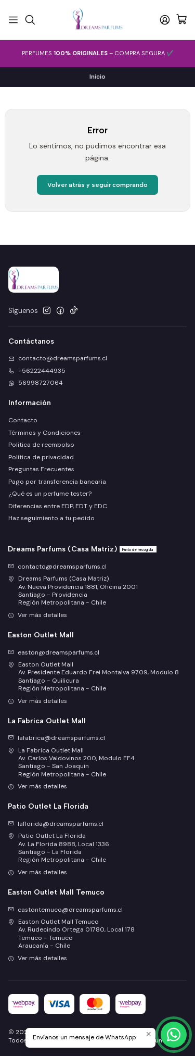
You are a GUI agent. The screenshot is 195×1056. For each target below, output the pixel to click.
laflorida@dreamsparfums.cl (55, 824)
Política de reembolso (41, 445)
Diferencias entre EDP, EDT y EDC (57, 506)
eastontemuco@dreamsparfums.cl (65, 910)
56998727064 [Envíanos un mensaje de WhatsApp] (35, 383)
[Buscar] (29, 19)
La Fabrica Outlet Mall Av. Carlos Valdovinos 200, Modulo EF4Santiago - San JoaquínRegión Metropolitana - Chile (71, 762)
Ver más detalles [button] (37, 615)
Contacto (22, 420)
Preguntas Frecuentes (41, 469)
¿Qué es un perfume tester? (50, 493)
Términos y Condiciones (44, 433)
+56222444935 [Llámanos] (37, 371)
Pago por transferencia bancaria (57, 481)
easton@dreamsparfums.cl (53, 652)
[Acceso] (164, 19)
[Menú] (13, 19)
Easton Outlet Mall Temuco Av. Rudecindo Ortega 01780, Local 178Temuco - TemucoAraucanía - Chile (71, 933)
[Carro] (181, 20)
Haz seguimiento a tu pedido (51, 518)
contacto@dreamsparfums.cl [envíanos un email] (57, 358)
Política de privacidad (41, 457)
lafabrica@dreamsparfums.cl (56, 738)
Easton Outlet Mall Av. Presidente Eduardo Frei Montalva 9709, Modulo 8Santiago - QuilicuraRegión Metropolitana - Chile (93, 676)
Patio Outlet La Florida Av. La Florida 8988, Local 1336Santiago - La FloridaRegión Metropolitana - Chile (58, 848)
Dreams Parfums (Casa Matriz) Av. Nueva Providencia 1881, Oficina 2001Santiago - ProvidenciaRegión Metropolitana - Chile (73, 590)
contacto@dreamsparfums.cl (57, 566)
